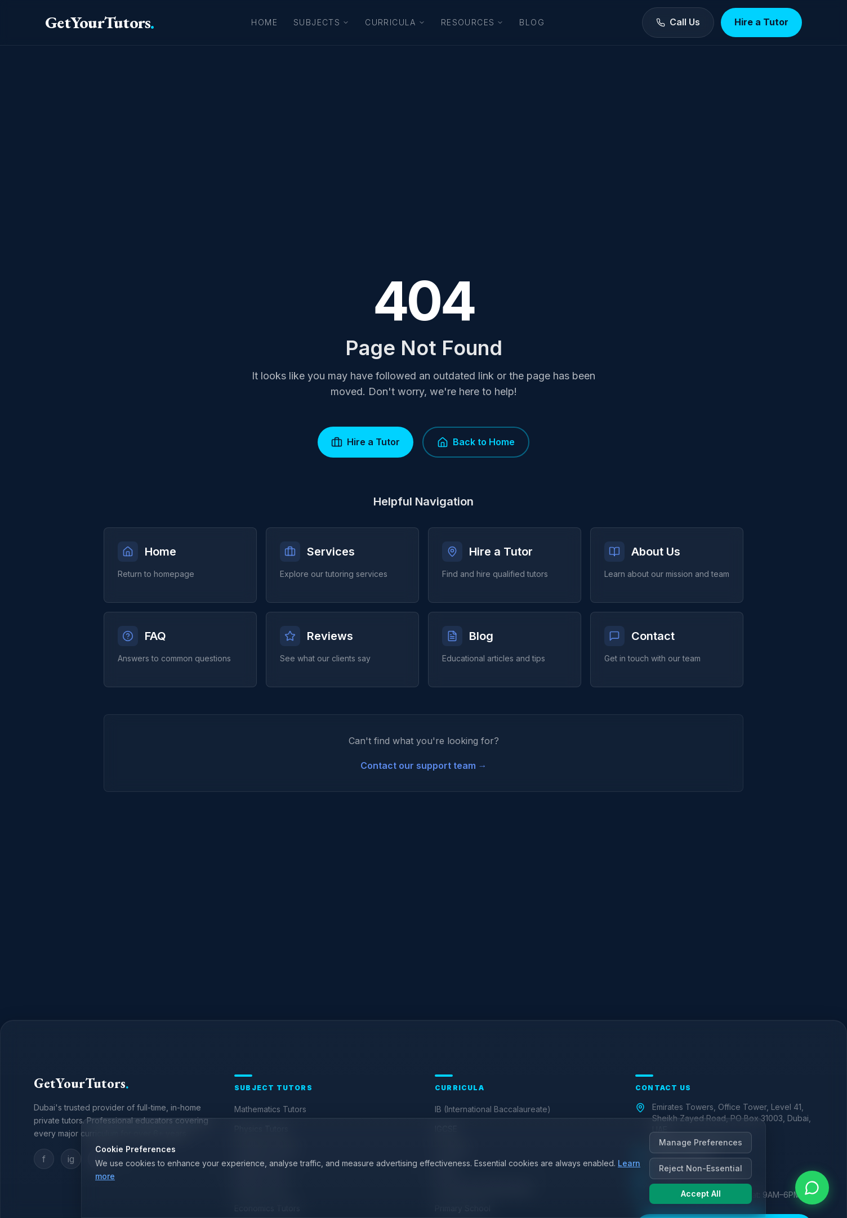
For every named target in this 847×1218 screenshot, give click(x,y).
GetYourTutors (99, 22)
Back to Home (476, 442)
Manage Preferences (700, 1142)
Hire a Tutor (761, 22)
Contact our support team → (423, 765)
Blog (532, 22)
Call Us (678, 22)
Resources (472, 22)
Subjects (321, 22)
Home (264, 22)
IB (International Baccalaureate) (493, 1109)
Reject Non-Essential (700, 1168)
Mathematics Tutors (270, 1109)
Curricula (395, 22)
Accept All (701, 1193)
